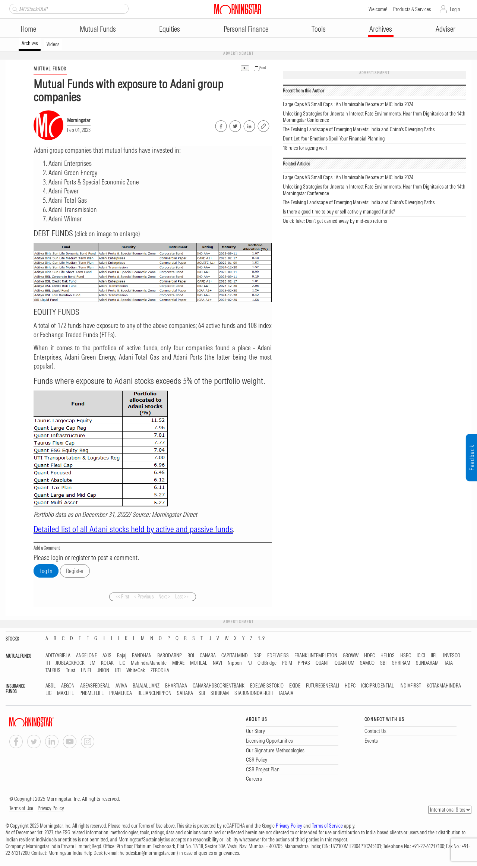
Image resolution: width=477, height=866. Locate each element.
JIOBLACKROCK (70, 663)
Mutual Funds (98, 29)
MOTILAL (198, 663)
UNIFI (86, 670)
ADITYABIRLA (57, 655)
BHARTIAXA (176, 686)
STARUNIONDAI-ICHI (253, 693)
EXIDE (294, 686)
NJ (249, 663)
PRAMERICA (120, 693)
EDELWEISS (278, 655)
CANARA (208, 655)
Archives (380, 29)
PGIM (287, 663)
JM (92, 663)
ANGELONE (86, 655)
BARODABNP (169, 655)
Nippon (235, 663)
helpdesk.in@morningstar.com (148, 853)
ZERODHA (160, 670)
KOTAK (107, 663)
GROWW (350, 655)
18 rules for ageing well (305, 148)
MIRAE (178, 663)
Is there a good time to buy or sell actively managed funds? (339, 211)
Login (455, 9)
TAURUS (52, 670)
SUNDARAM (427, 663)
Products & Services (412, 9)
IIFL (434, 655)
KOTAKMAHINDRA (444, 686)
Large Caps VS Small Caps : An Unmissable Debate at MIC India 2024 (348, 104)
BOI (190, 655)
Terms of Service (327, 825)
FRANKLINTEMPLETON (315, 655)
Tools (319, 29)
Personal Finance (246, 29)
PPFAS (304, 663)
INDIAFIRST (410, 686)
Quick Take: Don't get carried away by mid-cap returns (335, 221)
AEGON (68, 686)
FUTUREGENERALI (322, 686)
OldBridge (267, 663)
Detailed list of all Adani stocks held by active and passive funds (133, 529)
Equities (169, 29)
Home (28, 29)
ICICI (421, 655)
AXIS (106, 655)
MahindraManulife (149, 663)
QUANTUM (344, 663)
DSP (257, 655)
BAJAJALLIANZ (146, 686)
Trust (70, 670)
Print (262, 67)
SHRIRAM (401, 663)
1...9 (261, 638)
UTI (118, 670)
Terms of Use (21, 808)
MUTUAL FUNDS (50, 69)
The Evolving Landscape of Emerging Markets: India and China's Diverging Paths (359, 129)
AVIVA (121, 686)
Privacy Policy (51, 808)
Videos (53, 44)
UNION (103, 670)
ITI (47, 663)
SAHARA (185, 693)
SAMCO (367, 663)
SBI (383, 663)
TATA (448, 663)
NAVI (217, 663)
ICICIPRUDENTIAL (377, 686)
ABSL (50, 686)
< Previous (144, 596)
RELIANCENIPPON (154, 693)
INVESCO (451, 655)
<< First (122, 596)
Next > (164, 596)
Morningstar (78, 120)
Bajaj (121, 655)
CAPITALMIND (234, 655)
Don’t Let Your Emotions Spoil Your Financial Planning (334, 138)
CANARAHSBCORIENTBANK (218, 686)
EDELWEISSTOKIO (267, 686)
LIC (122, 663)
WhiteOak (135, 670)
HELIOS (387, 655)
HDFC (369, 655)
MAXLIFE (65, 693)
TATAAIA (285, 693)
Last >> (182, 596)
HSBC (405, 655)
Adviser (445, 29)
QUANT (322, 663)
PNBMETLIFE (91, 693)
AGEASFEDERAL (95, 686)
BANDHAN (142, 655)
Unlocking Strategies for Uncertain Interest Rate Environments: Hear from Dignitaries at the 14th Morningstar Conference (374, 117)
